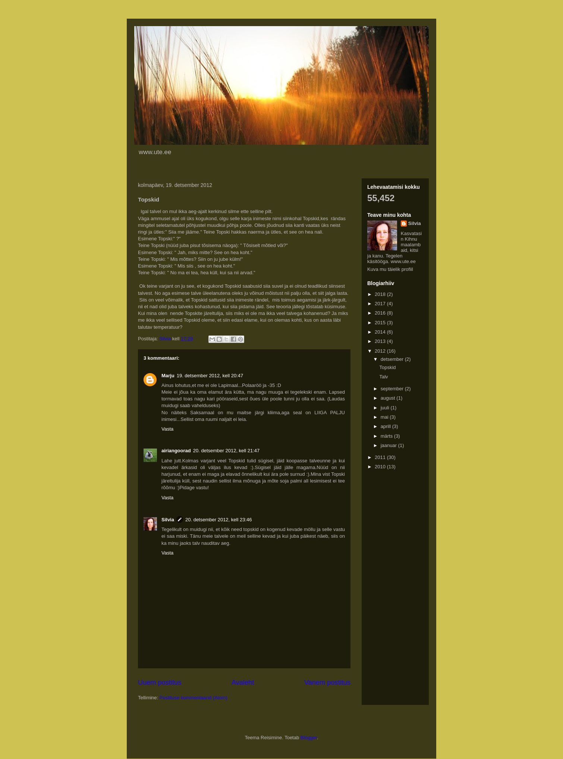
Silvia (167, 519)
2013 (381, 341)
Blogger (309, 737)
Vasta (167, 429)
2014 (381, 332)
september (393, 388)
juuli (386, 407)
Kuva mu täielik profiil (390, 269)
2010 (381, 466)
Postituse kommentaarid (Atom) (193, 697)
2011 (381, 457)
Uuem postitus (159, 682)
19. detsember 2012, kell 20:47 (210, 375)
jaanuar (389, 445)
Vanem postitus (327, 682)
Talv (383, 377)
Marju (167, 375)
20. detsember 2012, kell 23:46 (218, 519)
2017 (381, 303)
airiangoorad (176, 450)
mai (385, 417)
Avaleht (243, 682)
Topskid (387, 367)
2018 (381, 294)
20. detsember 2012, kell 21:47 (226, 450)
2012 (381, 351)
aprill (386, 426)
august (389, 398)
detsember (393, 359)
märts (387, 436)
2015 (381, 322)
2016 (381, 313)
